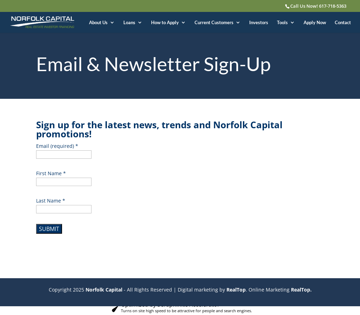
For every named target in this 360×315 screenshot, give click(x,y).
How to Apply (165, 22)
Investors (258, 22)
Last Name (50, 200)
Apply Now (315, 22)
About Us (98, 22)
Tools (282, 22)
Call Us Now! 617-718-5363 (318, 6)
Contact (343, 22)
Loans (129, 22)
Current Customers (214, 22)
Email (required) (57, 146)
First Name (51, 173)
